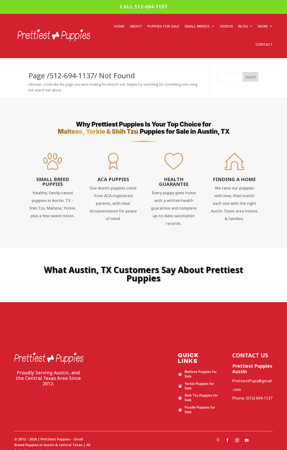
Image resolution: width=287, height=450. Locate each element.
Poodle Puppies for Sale (196, 409)
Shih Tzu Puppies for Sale (198, 397)
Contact (264, 44)
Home (119, 26)
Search (250, 77)
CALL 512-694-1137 (143, 6)
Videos (226, 26)
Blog (243, 26)
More (263, 26)
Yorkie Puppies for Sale (196, 386)
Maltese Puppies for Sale (197, 374)
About (136, 26)
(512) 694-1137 (259, 398)
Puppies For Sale (163, 26)
